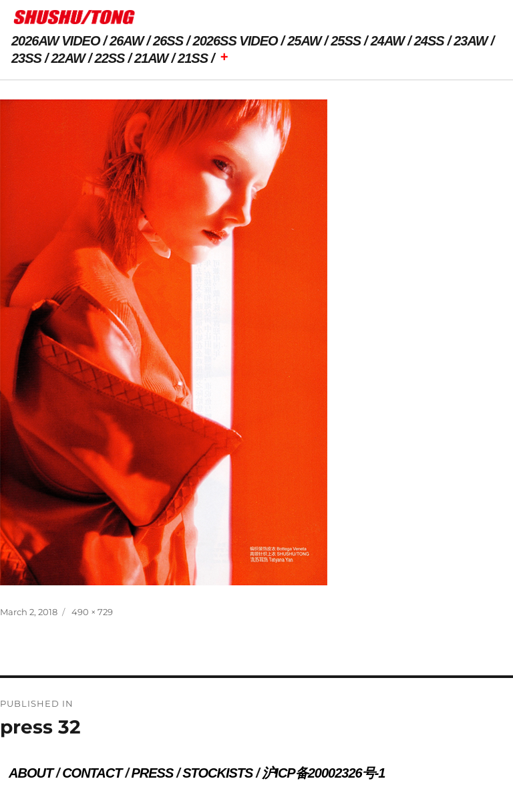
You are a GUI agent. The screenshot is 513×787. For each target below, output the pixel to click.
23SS (26, 58)
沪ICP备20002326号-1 (323, 773)
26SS (168, 40)
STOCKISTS (217, 773)
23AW (470, 40)
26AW (126, 40)
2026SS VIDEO (235, 40)
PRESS (152, 773)
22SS (110, 58)
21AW (151, 58)
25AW (304, 40)
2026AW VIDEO (55, 40)
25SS (346, 40)
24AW (387, 40)
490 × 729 (92, 611)
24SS (429, 40)
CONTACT (92, 773)
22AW (68, 58)
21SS (193, 58)
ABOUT (31, 773)
